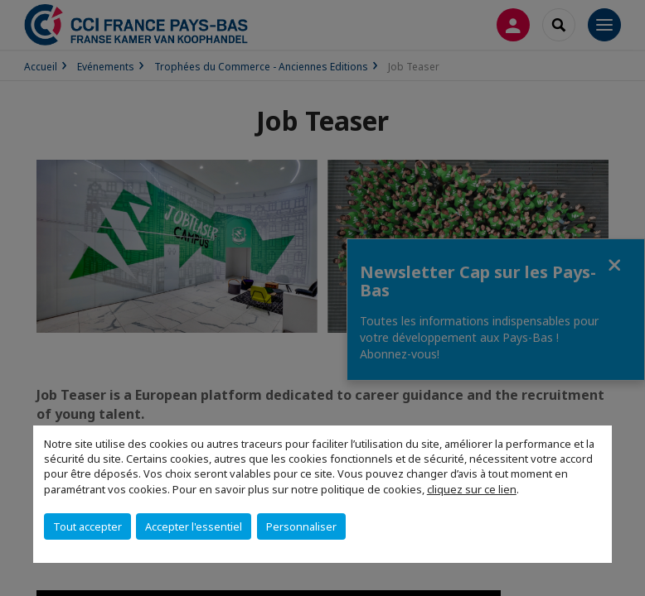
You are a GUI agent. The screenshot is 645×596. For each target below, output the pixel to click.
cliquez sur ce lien (471, 489)
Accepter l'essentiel (193, 526)
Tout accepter (87, 526)
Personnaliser (301, 526)
